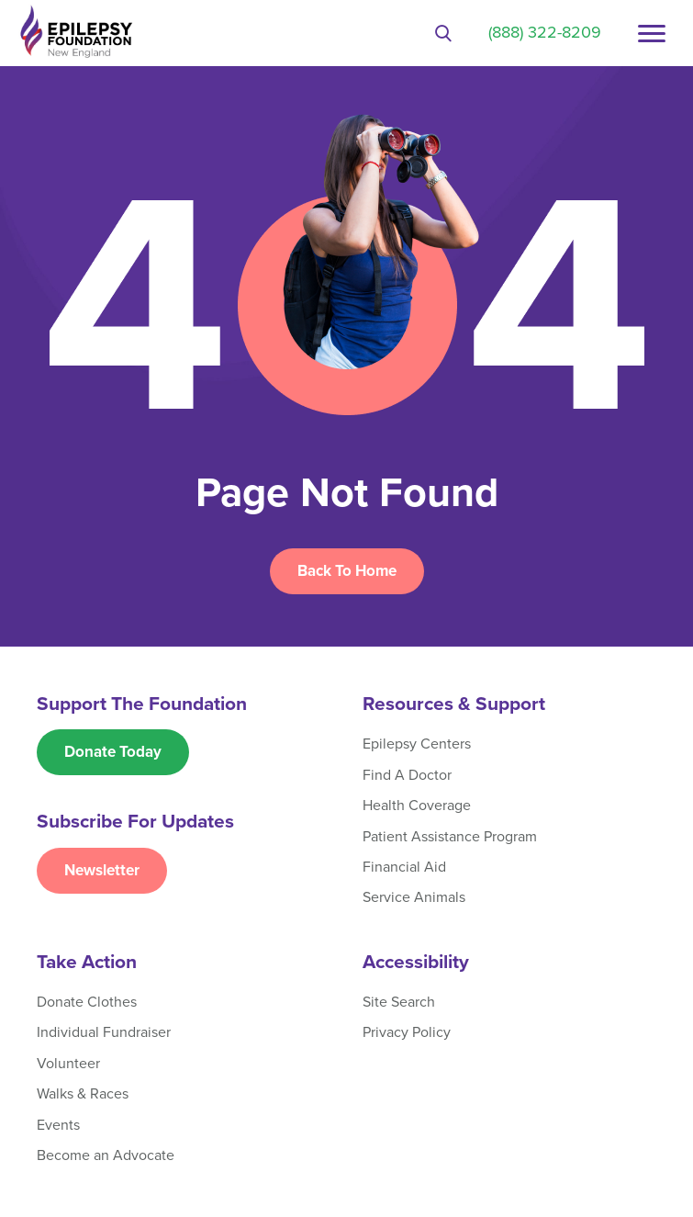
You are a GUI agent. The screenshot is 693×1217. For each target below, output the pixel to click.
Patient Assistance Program (450, 837)
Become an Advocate (105, 1155)
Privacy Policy (407, 1032)
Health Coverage (417, 805)
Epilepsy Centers (417, 744)
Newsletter (102, 870)
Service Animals (414, 897)
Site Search (399, 1002)
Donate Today (113, 751)
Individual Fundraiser (104, 1032)
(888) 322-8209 (544, 32)
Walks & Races (83, 1094)
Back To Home (347, 570)
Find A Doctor (407, 775)
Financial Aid (404, 867)
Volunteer (68, 1063)
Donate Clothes (87, 1002)
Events (58, 1125)
